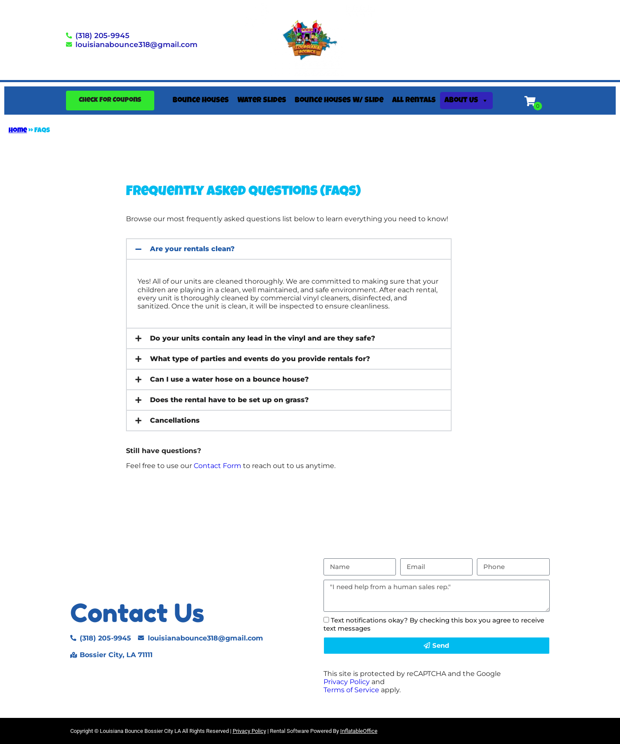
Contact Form (217, 466)
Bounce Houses (201, 100)
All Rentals (414, 100)
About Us (466, 100)
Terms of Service (351, 690)
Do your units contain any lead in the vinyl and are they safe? (262, 338)
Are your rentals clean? (192, 249)
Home (18, 130)
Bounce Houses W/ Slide (339, 100)
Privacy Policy (346, 682)
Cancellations (175, 420)
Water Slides (261, 100)
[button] (289, 249)
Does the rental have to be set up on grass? (229, 400)
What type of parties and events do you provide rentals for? (260, 359)
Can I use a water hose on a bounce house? (229, 379)
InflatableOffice (358, 731)
